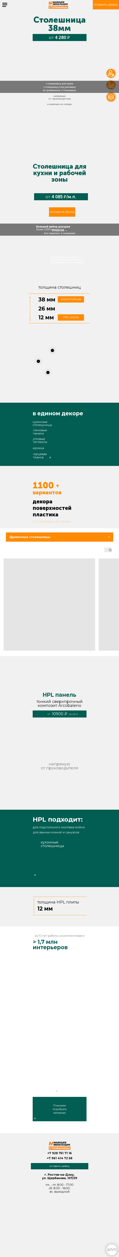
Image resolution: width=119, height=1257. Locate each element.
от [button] (48, 714)
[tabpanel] (59, 601)
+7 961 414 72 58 (59, 1158)
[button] (106, 4)
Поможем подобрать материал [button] (60, 1109)
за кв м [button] (73, 714)
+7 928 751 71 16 (59, 1153)
